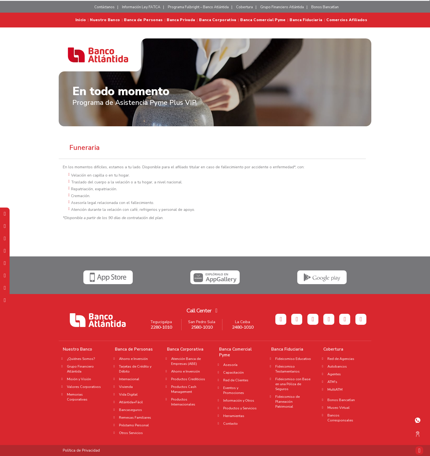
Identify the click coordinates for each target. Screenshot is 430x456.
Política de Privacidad (81, 450)
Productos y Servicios (240, 408)
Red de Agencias (340, 358)
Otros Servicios (131, 432)
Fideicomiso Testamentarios (287, 369)
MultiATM (335, 389)
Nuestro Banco (105, 20)
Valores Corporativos (84, 386)
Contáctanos (104, 7)
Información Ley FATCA (141, 7)
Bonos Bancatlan (325, 7)
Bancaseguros (130, 409)
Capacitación (233, 372)
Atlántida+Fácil (131, 402)
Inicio (80, 20)
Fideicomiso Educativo (293, 358)
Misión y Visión (79, 379)
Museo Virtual (338, 407)
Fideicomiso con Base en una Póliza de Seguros (292, 384)
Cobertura (244, 7)
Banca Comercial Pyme (262, 20)
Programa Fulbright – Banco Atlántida (198, 7)
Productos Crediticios (188, 379)
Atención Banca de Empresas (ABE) (186, 361)
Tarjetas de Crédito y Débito (135, 369)
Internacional (129, 379)
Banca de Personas (143, 20)
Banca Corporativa (217, 20)
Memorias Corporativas (77, 397)
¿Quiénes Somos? (81, 358)
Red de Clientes (235, 380)
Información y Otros (238, 400)
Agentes (335, 374)
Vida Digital (128, 394)
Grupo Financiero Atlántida (282, 7)
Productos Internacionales (183, 402)
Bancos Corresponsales (340, 418)
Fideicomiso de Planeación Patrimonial (287, 401)
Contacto (230, 423)
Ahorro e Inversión (133, 358)
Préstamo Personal (134, 425)
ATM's (334, 381)
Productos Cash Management (183, 389)
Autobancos (337, 366)
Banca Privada (181, 20)
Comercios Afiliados (346, 20)
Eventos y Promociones (233, 390)
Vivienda (126, 386)
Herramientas (233, 415)
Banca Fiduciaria (306, 20)
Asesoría (230, 364)
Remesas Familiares (135, 417)
